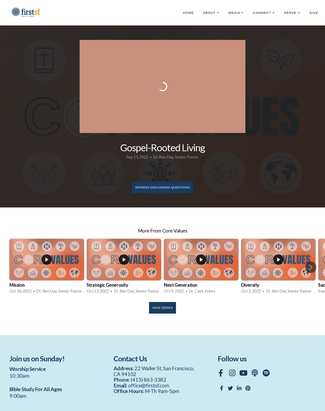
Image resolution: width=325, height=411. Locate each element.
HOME (188, 12)
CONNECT (264, 12)
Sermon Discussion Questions (162, 187)
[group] (46, 267)
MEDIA (236, 12)
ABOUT (211, 12)
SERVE (292, 12)
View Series (162, 307)
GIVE (313, 12)
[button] (311, 267)
